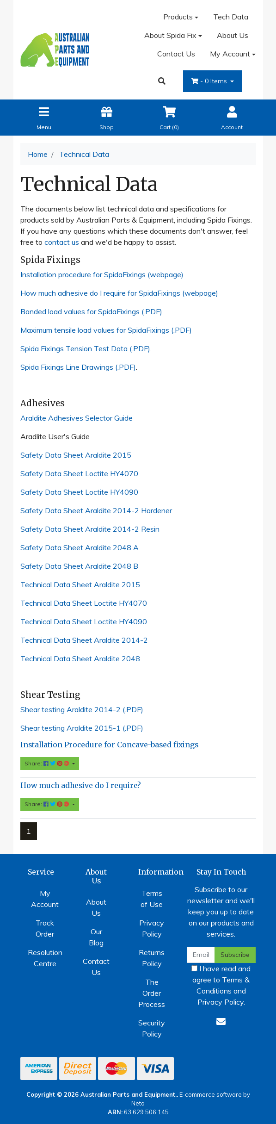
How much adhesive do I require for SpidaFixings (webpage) (119, 293)
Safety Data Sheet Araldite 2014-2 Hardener (96, 510)
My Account (45, 898)
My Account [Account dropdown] (230, 53)
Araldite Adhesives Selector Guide (76, 417)
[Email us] (221, 1021)
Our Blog (96, 937)
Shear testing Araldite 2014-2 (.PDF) (81, 709)
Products (178, 16)
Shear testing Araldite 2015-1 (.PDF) (81, 728)
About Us (232, 35)
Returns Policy (152, 958)
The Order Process (151, 993)
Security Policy (151, 1028)
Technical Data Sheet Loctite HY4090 (83, 621)
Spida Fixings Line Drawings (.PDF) (78, 367)
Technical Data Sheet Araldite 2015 (80, 584)
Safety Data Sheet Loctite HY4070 (79, 473)
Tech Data (230, 16)
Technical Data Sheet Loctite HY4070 (83, 603)
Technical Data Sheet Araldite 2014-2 (84, 640)
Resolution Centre (45, 958)
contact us (61, 242)
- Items (210, 81)
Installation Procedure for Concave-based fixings (109, 744)
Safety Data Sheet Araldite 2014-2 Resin (89, 529)
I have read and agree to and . (221, 985)
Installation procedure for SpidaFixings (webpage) (102, 274)
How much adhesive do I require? (80, 785)
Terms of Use (152, 898)
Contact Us (176, 53)
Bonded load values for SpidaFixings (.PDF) (91, 311)
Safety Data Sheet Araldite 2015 (75, 455)
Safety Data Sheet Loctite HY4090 (79, 492)
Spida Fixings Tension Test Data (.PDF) (85, 348)
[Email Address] (201, 955)
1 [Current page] (28, 831)
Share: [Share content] (48, 763)
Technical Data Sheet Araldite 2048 (80, 658)
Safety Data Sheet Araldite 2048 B (79, 566)
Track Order (45, 928)
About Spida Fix (170, 35)
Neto (138, 1103)
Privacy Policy (151, 928)
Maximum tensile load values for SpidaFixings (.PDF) (106, 330)
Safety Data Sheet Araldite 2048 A (79, 547)
